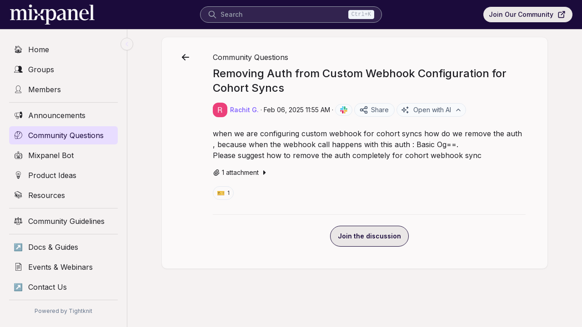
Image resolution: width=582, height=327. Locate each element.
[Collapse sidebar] (126, 44)
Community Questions (250, 57)
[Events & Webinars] (63, 267)
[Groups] (63, 69)
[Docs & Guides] (63, 247)
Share (374, 109)
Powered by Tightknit (63, 310)
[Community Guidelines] (63, 221)
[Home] (63, 49)
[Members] (63, 89)
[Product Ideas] (63, 175)
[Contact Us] (63, 287)
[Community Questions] (63, 135)
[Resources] (63, 195)
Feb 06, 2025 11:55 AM (297, 110)
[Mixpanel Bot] (63, 155)
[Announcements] (63, 115)
